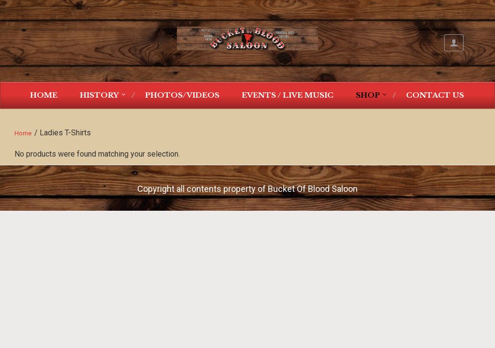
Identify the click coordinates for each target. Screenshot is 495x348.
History (99, 95)
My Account (454, 42)
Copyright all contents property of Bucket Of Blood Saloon (247, 189)
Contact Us (435, 95)
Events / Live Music (288, 95)
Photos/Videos (182, 95)
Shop (368, 95)
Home (44, 95)
